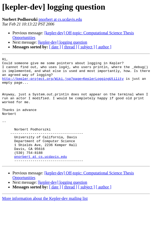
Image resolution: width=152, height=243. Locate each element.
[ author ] (103, 47)
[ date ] (55, 47)
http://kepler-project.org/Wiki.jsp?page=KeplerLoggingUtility (63, 83)
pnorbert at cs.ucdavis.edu (60, 19)
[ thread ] (69, 47)
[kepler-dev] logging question (62, 42)
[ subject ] (86, 47)
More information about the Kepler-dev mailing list (45, 219)
